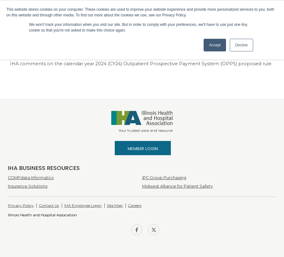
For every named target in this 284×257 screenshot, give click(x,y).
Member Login (143, 148)
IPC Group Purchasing (164, 177)
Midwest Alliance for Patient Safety (177, 186)
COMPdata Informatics (31, 177)
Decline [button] (241, 45)
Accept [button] (215, 45)
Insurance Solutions (27, 186)
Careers (135, 205)
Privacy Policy (21, 205)
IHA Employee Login (82, 205)
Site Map (115, 205)
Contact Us (49, 205)
